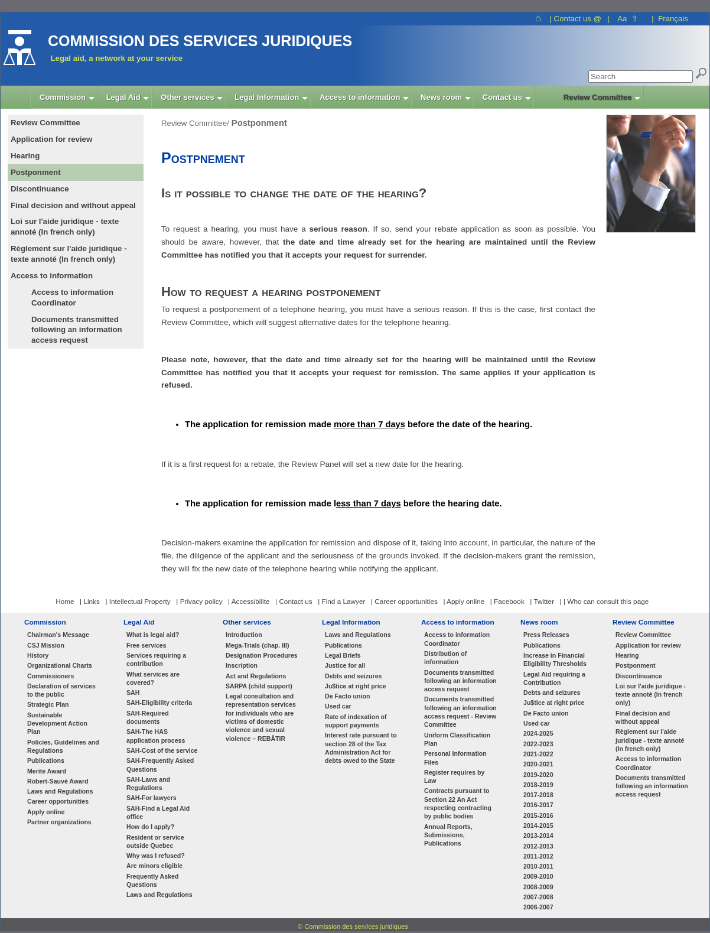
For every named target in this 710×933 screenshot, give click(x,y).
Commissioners (50, 676)
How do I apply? (150, 826)
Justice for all (345, 665)
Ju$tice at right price (355, 686)
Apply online (45, 811)
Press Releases (546, 634)
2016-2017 (538, 804)
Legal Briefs (343, 655)
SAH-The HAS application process (155, 735)
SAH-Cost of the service (162, 750)
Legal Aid (139, 622)
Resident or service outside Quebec (155, 841)
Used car (338, 706)
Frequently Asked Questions (152, 880)
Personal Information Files (455, 757)
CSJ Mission (45, 645)
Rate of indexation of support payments (356, 721)
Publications (45, 760)
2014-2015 (538, 825)
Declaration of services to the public (61, 690)
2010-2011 (538, 866)
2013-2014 (538, 835)
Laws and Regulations (60, 791)
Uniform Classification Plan (457, 739)
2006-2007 (538, 907)
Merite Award (46, 771)
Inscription (242, 665)
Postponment (635, 665)
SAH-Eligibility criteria (159, 702)
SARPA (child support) (259, 686)
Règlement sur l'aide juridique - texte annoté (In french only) (649, 740)
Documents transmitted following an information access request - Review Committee (460, 711)
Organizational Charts (59, 665)
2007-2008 (538, 897)
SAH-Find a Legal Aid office (158, 812)
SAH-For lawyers (151, 797)
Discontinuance (638, 676)
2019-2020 (538, 774)
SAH (132, 692)
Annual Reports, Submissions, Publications (448, 835)
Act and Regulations (256, 676)
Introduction (244, 634)
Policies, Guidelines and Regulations (63, 746)
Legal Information (351, 622)
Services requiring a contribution (156, 659)
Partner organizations (59, 821)
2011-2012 (538, 856)
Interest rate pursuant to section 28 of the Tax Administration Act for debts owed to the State (361, 748)
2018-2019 (538, 784)
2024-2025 (538, 733)
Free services (146, 645)
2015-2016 (538, 815)
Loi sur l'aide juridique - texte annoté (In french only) (650, 694)
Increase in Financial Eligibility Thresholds (555, 659)
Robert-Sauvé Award (57, 781)
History (37, 655)
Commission (45, 622)
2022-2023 (538, 743)
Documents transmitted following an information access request (76, 330)
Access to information (457, 622)
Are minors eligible (154, 865)
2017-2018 (538, 794)
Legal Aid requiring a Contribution (554, 678)
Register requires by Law (454, 776)
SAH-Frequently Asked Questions (160, 764)
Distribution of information (445, 657)
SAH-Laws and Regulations (148, 783)
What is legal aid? (152, 634)
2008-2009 (538, 886)
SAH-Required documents (147, 717)
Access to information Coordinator (72, 297)
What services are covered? (153, 678)
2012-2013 (538, 846)
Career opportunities (58, 801)
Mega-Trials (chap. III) (257, 645)
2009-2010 (538, 876)
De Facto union (347, 696)
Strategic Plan (48, 704)
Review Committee (644, 622)
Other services (247, 622)
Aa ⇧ (627, 18)
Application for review (648, 645)
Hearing (627, 655)
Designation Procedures (262, 655)
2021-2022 (538, 754)
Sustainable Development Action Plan (57, 723)
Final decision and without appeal (642, 717)
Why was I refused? (155, 855)
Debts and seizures (353, 676)
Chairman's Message (58, 634)
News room (539, 622)
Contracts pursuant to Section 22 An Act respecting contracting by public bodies (457, 803)
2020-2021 (538, 764)
